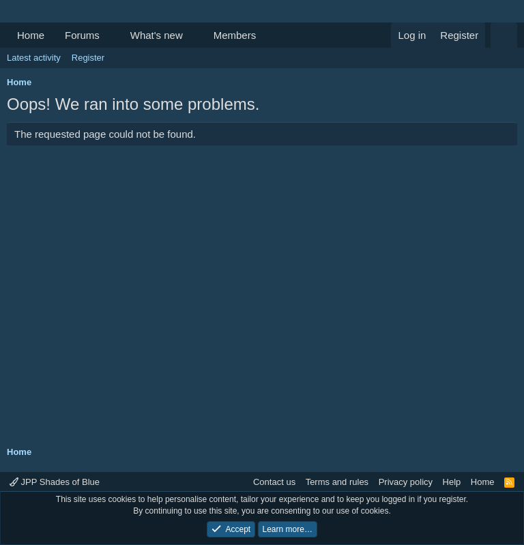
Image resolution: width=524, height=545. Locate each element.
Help (452, 482)
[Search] (504, 35)
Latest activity (34, 58)
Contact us (274, 482)
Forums (82, 35)
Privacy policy (406, 482)
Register (88, 58)
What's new (156, 35)
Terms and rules (337, 482)
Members (235, 35)
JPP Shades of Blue (55, 482)
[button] (110, 35)
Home (30, 35)
